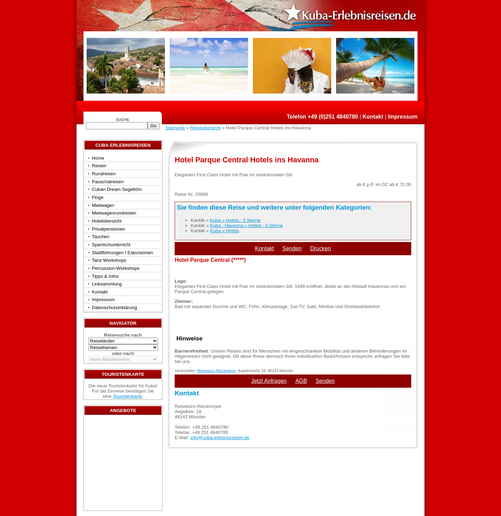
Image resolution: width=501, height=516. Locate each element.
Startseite (175, 127)
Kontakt (373, 117)
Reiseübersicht (205, 127)
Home (98, 158)
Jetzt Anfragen (269, 381)
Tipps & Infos (105, 276)
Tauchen (100, 236)
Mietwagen (103, 205)
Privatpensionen (108, 229)
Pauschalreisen (108, 181)
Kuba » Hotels (224, 230)
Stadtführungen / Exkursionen (122, 252)
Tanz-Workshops (109, 260)
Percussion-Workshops (116, 268)
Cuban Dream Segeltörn (117, 189)
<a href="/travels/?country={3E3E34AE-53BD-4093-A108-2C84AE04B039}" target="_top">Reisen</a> (123, 464)
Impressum (403, 117)
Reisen (99, 165)
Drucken (320, 248)
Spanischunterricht (111, 244)
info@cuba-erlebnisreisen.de (219, 437)
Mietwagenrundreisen (114, 213)
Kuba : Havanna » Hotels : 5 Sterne (246, 225)
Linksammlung (107, 284)
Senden (292, 248)
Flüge (97, 197)
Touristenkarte (127, 396)
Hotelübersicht (106, 221)
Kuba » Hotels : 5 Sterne (235, 220)
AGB (301, 381)
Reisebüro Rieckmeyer (216, 371)
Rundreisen (104, 173)
